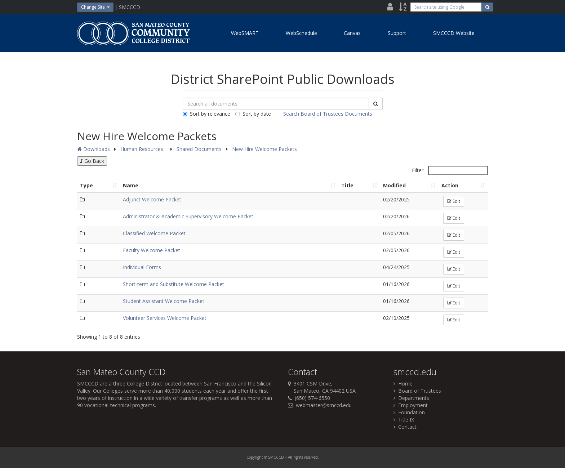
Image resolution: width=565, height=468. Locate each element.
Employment (410, 405)
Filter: (450, 170)
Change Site (95, 7)
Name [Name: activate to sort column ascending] (130, 185)
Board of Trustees (417, 390)
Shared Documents (200, 149)
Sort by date (253, 113)
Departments (411, 398)
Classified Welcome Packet (154, 233)
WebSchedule (301, 33)
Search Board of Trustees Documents (327, 113)
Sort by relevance (206, 113)
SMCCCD (87, 383)
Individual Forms (142, 267)
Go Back (92, 160)
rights (298, 457)
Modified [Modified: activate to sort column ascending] (394, 185)
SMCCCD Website (454, 33)
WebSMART (245, 33)
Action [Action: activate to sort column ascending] (449, 185)
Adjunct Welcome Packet (152, 199)
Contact (405, 426)
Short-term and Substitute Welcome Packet (173, 284)
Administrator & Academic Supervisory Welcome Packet (188, 216)
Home (403, 383)
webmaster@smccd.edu (324, 405)
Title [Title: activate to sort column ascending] (347, 185)
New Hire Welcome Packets (264, 149)
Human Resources (142, 149)
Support (397, 33)
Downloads (93, 149)
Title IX (403, 419)
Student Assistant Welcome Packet (163, 301)
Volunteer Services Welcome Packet (164, 318)
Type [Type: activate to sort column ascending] (86, 185)
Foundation (409, 412)
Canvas (352, 33)
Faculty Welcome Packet (151, 250)
